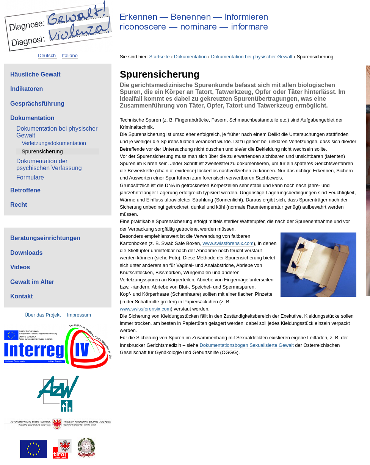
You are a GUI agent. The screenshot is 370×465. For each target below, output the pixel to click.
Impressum (79, 315)
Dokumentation (190, 56)
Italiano (70, 55)
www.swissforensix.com (227, 243)
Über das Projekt (43, 315)
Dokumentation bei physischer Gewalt (251, 56)
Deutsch (47, 55)
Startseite (159, 56)
